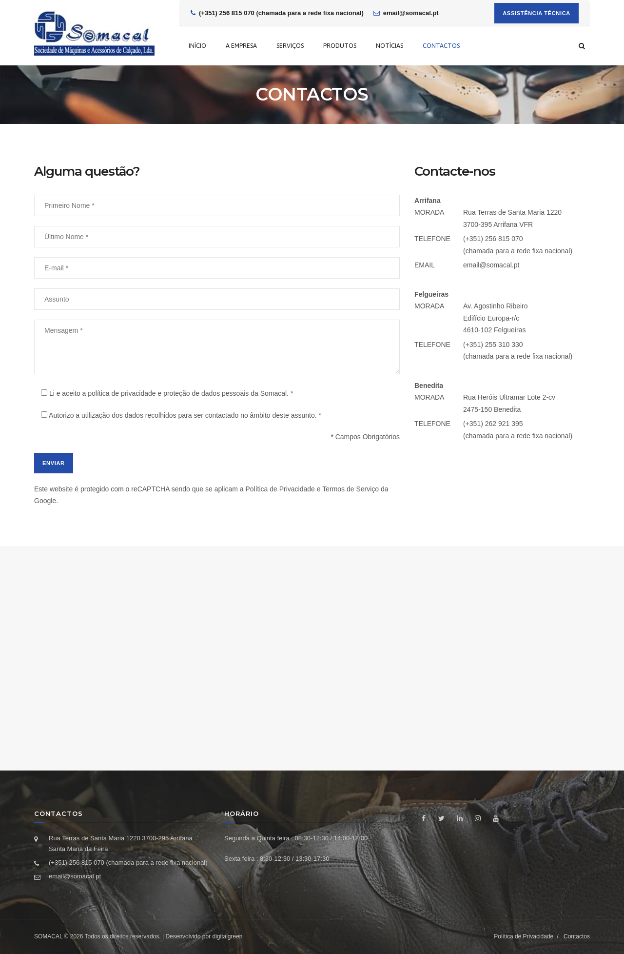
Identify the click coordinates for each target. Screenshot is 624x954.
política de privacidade (122, 393)
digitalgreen (227, 936)
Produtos (339, 45)
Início (197, 45)
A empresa (241, 45)
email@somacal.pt (491, 265)
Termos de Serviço (350, 489)
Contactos (441, 45)
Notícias (389, 45)
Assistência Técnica (536, 13)
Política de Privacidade (279, 489)
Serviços (290, 45)
